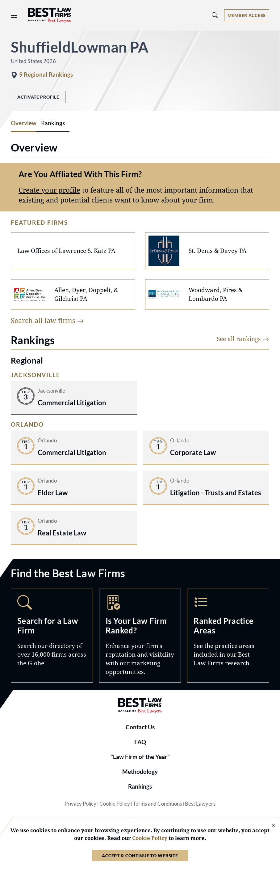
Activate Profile (38, 97)
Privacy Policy (80, 804)
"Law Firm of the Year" (140, 756)
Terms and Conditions (157, 804)
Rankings (140, 786)
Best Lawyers (200, 804)
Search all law (47, 320)
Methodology (140, 771)
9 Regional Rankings (46, 74)
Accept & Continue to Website (140, 855)
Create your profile (49, 189)
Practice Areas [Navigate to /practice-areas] (228, 635)
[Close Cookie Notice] (269, 825)
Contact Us (140, 727)
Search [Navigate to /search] (52, 635)
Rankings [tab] (53, 123)
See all (243, 339)
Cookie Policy (114, 804)
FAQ (140, 742)
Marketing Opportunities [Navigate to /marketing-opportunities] (140, 635)
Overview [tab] (23, 123)
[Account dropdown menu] (246, 15)
